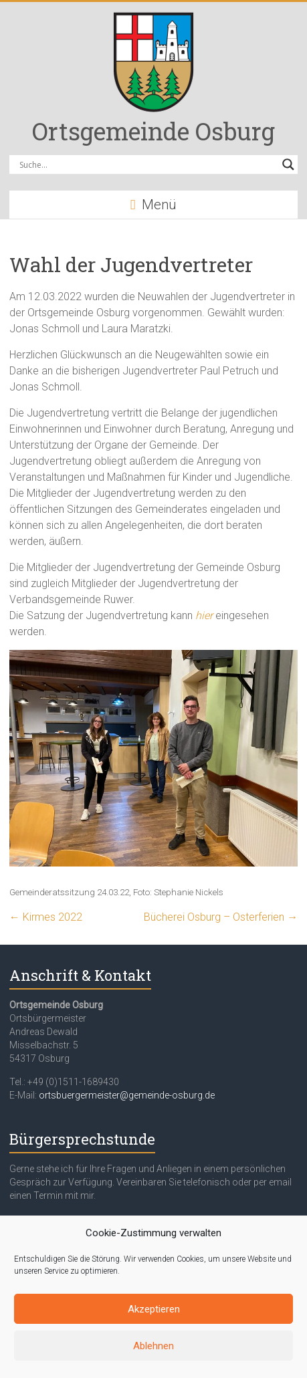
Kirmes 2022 (45, 917)
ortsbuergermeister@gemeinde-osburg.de (127, 1095)
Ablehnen (153, 1346)
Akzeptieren (154, 1309)
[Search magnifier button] (288, 164)
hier (204, 615)
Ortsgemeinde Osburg (153, 131)
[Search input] (147, 164)
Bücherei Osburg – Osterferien (221, 917)
